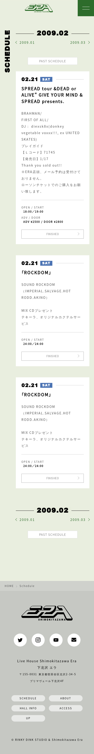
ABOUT (65, 698)
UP (28, 718)
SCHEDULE (28, 698)
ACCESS (66, 708)
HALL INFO (28, 708)
